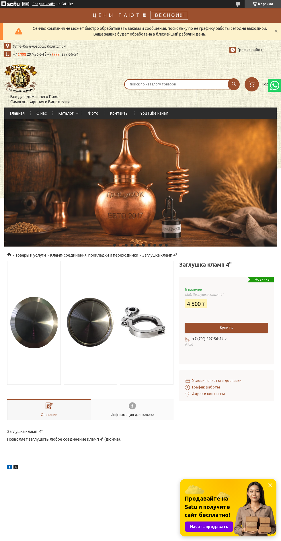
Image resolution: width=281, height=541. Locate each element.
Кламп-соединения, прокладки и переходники (94, 255)
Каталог (66, 113)
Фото (93, 113)
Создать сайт (43, 4)
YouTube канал (154, 113)
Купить (226, 327)
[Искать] (234, 84)
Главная (17, 113)
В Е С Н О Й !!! (169, 15)
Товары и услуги (30, 255)
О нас (41, 113)
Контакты (119, 113)
